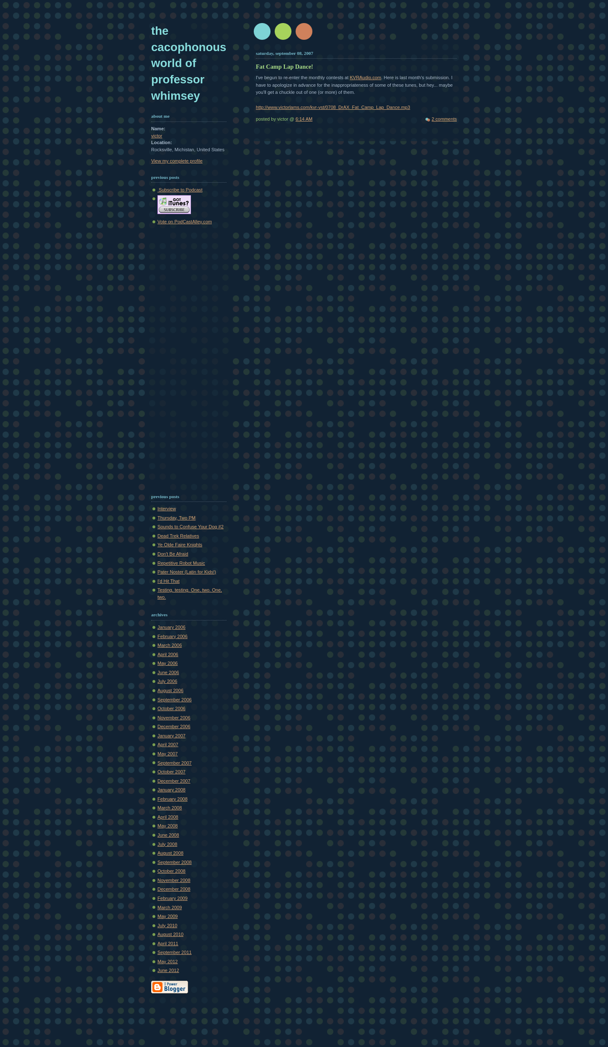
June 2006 (168, 672)
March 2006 (169, 645)
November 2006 (174, 717)
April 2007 (167, 744)
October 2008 (171, 871)
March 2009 (169, 907)
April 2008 (167, 817)
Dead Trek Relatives (178, 535)
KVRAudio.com (365, 77)
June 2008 (168, 835)
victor (156, 135)
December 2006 (174, 726)
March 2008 (169, 807)
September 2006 (174, 699)
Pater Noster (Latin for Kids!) (186, 571)
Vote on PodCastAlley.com (184, 221)
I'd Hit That (168, 581)
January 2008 (171, 789)
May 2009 (167, 916)
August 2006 (170, 690)
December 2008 (174, 889)
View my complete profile (177, 160)
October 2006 (171, 708)
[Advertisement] (176, 357)
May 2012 (167, 961)
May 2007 (167, 753)
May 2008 (167, 825)
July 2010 (167, 925)
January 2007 (171, 735)
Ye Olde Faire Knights (179, 544)
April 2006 (167, 654)
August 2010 (170, 934)
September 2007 (174, 762)
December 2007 (174, 780)
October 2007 (171, 771)
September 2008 (174, 862)
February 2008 (172, 798)
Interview (166, 508)
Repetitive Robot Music (181, 563)
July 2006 (167, 681)
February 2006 (172, 636)
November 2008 (174, 880)
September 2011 (174, 952)
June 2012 (168, 970)
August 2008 (170, 853)
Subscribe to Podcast (179, 189)
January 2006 (171, 627)
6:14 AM (304, 119)
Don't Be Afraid (172, 553)
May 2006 (167, 663)
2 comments (444, 119)
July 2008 (167, 844)
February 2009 (172, 898)
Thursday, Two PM (176, 517)
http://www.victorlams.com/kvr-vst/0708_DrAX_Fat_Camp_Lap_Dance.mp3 (333, 107)
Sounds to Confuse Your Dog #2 (190, 526)
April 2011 (167, 943)
